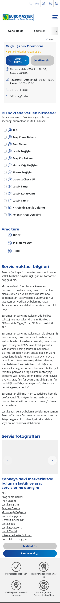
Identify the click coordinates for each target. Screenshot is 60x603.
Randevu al (28, 553)
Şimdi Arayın (15, 60)
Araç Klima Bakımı (22, 137)
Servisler (39, 31)
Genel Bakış (15, 31)
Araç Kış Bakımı (20, 158)
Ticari (14, 251)
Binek (14, 235)
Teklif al (28, 546)
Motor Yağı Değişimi (23, 165)
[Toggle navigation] (55, 17)
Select (50, 39)
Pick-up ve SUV (20, 243)
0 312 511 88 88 (19, 90)
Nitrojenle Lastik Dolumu (26, 208)
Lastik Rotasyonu (21, 193)
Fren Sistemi (18, 144)
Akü (13, 130)
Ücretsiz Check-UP (21, 179)
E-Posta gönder (19, 96)
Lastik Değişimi (20, 151)
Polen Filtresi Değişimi (24, 215)
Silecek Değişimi (20, 172)
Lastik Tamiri (18, 200)
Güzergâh (42, 60)
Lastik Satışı (18, 186)
